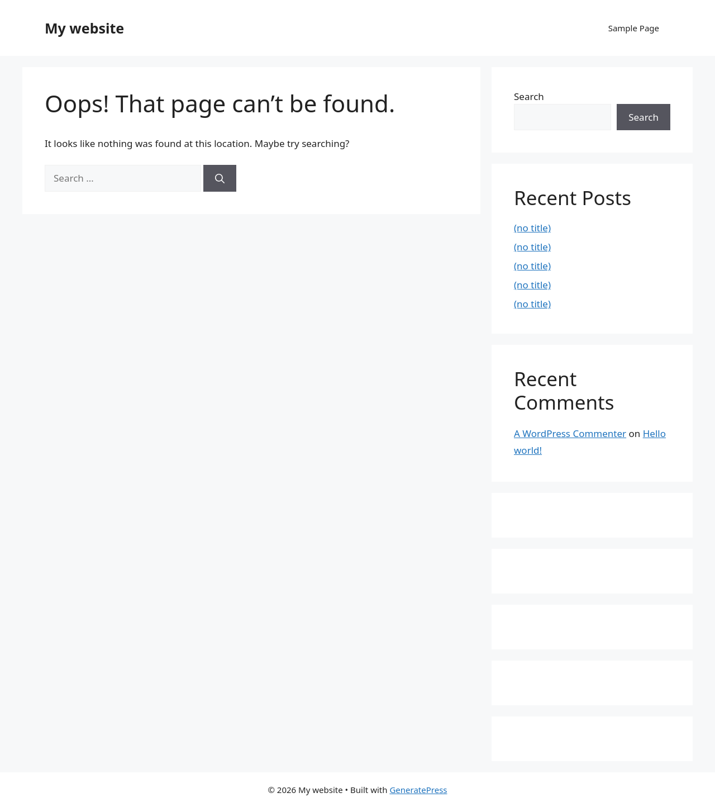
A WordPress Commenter (570, 433)
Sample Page (633, 28)
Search (529, 96)
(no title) (532, 227)
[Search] (219, 178)
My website (84, 27)
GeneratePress (418, 789)
